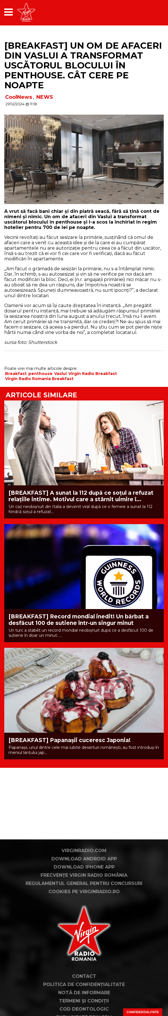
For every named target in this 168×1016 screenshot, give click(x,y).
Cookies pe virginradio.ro (84, 891)
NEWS (44, 97)
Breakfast (16, 373)
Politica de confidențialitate (84, 984)
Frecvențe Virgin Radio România (84, 875)
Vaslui (60, 373)
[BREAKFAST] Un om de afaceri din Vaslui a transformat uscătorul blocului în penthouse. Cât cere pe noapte (83, 65)
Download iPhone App (84, 867)
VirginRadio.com (84, 850)
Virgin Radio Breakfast (92, 373)
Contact (84, 976)
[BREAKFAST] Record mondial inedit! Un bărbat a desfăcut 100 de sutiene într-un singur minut (79, 619)
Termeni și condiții (84, 1001)
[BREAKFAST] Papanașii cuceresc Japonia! (70, 740)
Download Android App (84, 858)
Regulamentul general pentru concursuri (84, 883)
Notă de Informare (84, 992)
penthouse (40, 373)
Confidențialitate (143, 1012)
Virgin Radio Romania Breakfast (39, 378)
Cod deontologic (84, 1009)
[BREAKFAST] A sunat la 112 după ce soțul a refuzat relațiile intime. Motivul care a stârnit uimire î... (81, 496)
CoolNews (18, 97)
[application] (149, 12)
